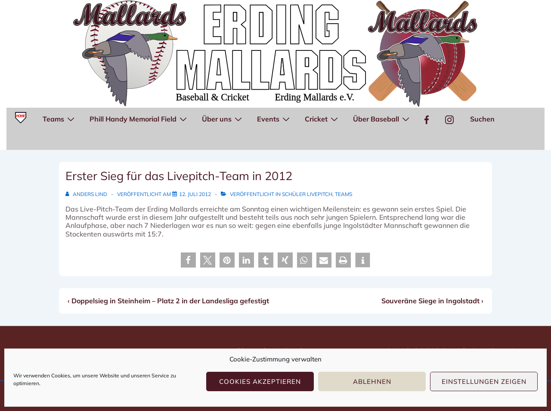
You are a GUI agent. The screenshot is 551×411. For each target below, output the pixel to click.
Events (274, 118)
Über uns (223, 118)
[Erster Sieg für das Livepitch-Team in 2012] (195, 194)
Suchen (482, 119)
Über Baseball (382, 118)
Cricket (322, 118)
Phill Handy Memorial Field (139, 118)
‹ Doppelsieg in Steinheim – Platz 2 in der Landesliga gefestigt (168, 300)
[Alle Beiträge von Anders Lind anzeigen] (86, 194)
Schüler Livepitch (307, 194)
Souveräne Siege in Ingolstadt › (432, 300)
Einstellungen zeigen (484, 381)
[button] (188, 260)
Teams (60, 118)
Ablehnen (372, 381)
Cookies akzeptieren (260, 381)
